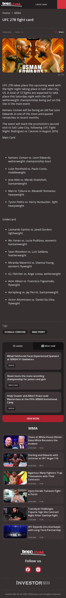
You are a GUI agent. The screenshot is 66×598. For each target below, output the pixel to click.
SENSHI (11, 365)
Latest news (41, 4)
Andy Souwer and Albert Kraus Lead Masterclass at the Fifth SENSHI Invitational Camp (32, 399)
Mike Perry (38, 332)
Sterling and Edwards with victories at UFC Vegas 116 (43, 456)
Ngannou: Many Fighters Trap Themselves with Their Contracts (45, 476)
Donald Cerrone (15, 332)
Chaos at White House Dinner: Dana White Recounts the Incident (45, 440)
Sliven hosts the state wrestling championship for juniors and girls (26, 377)
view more (33, 418)
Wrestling (13, 385)
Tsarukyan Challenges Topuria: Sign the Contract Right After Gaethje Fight (43, 512)
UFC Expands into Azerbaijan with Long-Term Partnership (44, 528)
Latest (18, 345)
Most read (48, 345)
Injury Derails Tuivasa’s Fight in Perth (44, 492)
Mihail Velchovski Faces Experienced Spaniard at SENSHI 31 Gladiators (33, 357)
